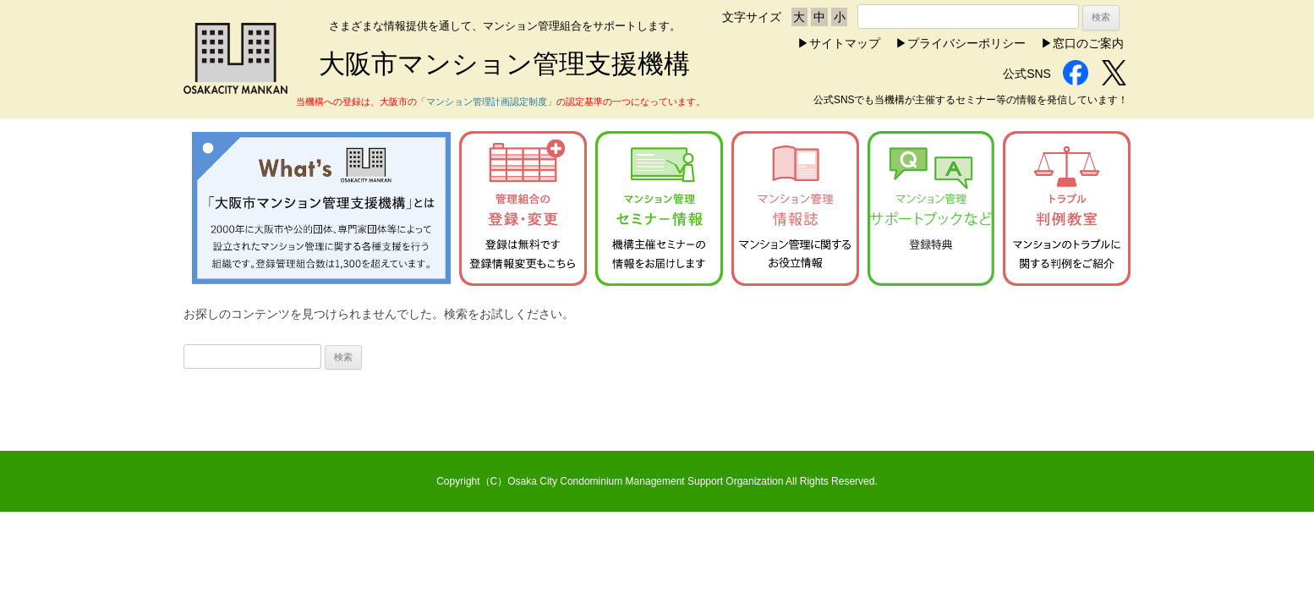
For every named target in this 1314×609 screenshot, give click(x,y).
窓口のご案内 (1088, 43)
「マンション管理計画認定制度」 (486, 101)
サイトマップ (844, 43)
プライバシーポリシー (966, 43)
